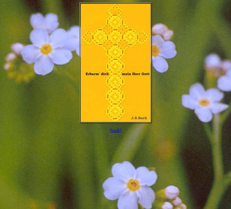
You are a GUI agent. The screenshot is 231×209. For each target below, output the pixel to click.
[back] (115, 130)
